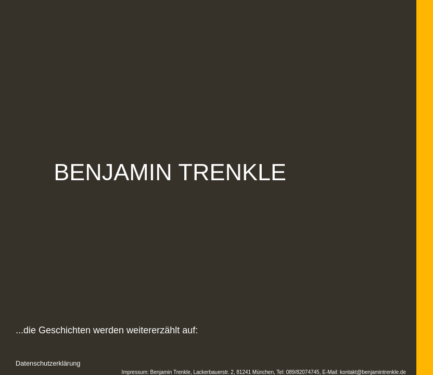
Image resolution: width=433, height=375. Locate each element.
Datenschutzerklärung (48, 363)
